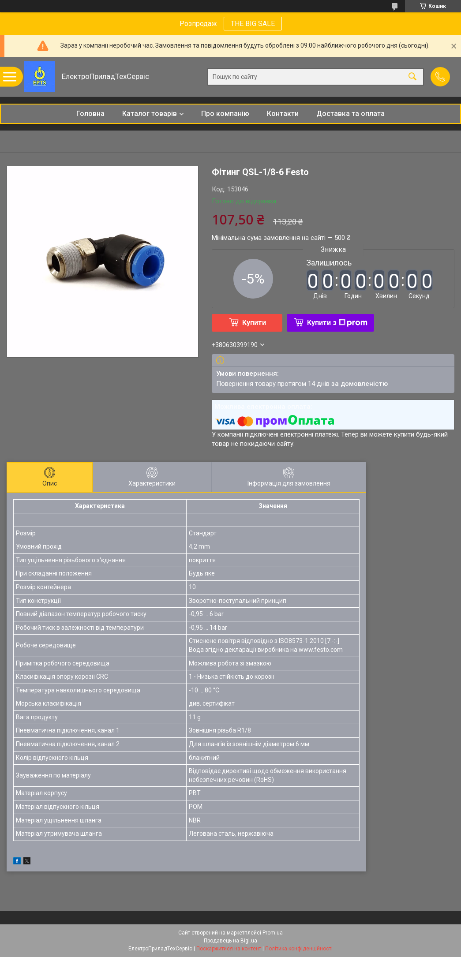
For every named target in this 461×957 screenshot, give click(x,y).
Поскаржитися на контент (228, 949)
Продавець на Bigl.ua (230, 941)
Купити (254, 322)
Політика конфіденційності (299, 949)
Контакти (283, 113)
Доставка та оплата (350, 113)
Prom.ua (272, 933)
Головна (90, 113)
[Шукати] (412, 77)
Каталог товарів (149, 113)
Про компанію (225, 113)
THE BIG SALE (253, 23)
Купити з (337, 322)
